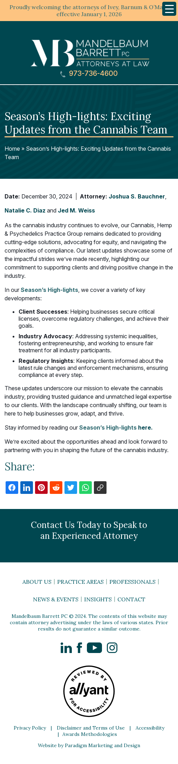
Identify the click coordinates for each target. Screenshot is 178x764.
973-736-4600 (89, 73)
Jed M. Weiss (76, 210)
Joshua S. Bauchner (137, 196)
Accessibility (150, 728)
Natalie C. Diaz (25, 210)
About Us (37, 581)
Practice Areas (80, 581)
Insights (98, 599)
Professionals (132, 581)
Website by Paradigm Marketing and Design (89, 745)
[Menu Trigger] (169, 9)
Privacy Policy (30, 728)
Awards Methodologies (89, 734)
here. (116, 427)
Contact (131, 599)
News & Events (55, 599)
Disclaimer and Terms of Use (91, 728)
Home (12, 148)
